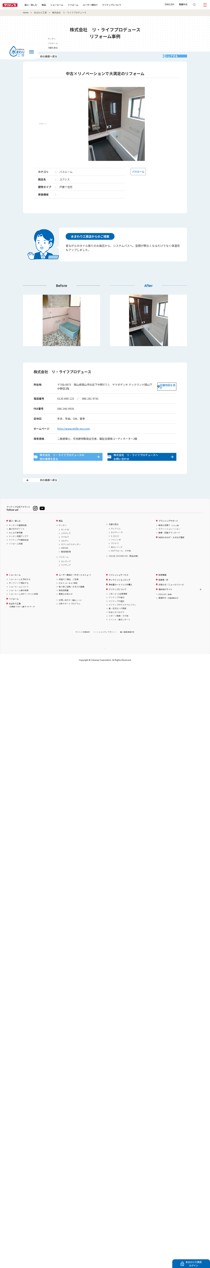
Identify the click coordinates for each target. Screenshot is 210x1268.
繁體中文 (183, 4)
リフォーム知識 (16, 554)
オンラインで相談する (19, 594)
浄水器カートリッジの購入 (120, 595)
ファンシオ (116, 550)
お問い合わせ (71, 611)
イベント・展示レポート (119, 630)
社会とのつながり (116, 623)
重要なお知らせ (66, 605)
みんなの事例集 (16, 543)
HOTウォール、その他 (121, 561)
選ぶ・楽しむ (41, 4)
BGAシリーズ (116, 558)
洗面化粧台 (113, 535)
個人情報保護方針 (127, 643)
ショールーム (67, 4)
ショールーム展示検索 (19, 601)
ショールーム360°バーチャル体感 (23, 605)
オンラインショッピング (119, 590)
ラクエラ (65, 548)
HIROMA (64, 559)
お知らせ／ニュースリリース (171, 595)
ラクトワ (115, 554)
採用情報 (162, 586)
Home (26, 13)
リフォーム (83, 4)
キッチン (63, 536)
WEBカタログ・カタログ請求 (171, 548)
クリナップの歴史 (116, 612)
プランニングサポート (168, 531)
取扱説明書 (64, 601)
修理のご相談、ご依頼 (68, 590)
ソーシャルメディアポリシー (105, 643)
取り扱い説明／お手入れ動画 (71, 597)
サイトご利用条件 (82, 643)
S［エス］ (115, 547)
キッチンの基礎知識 (18, 536)
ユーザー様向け (100, 4)
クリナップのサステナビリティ (122, 615)
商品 (61, 531)
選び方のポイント (17, 540)
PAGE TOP (105, 658)
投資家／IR (163, 590)
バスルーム (64, 567)
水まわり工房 (40, 13)
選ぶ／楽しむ (15, 531)
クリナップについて (122, 4)
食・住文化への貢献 (117, 619)
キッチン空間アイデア (18, 547)
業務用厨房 (66, 562)
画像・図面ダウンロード (169, 543)
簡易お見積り (169, 536)
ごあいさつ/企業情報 (118, 604)
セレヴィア (66, 572)
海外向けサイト (165, 600)
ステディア (66, 544)
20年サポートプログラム (69, 614)
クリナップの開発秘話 (19, 551)
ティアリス (116, 539)
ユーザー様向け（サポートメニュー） (75, 586)
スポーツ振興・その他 (118, 626)
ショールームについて (19, 597)
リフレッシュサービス (118, 586)
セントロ (65, 540)
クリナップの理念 (116, 608)
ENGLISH (169, 4)
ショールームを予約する (20, 590)
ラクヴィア (66, 576)
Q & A (69, 594)
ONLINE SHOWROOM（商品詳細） (124, 567)
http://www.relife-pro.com (73, 432)
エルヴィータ (117, 543)
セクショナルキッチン (71, 555)
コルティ (65, 551)
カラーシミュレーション (169, 540)
